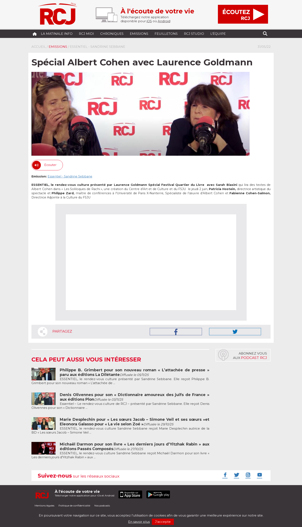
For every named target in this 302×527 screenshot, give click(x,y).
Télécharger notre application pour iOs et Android (84, 493)
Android (164, 21)
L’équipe (218, 34)
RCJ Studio (194, 34)
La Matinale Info (57, 34)
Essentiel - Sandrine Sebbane (70, 176)
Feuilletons (166, 34)
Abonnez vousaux (250, 355)
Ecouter (50, 165)
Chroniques (112, 34)
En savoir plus (139, 522)
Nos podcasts (102, 505)
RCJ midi (86, 34)
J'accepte (163, 522)
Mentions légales (44, 505)
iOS (149, 21)
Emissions (139, 34)
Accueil (38, 47)
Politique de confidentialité (74, 505)
